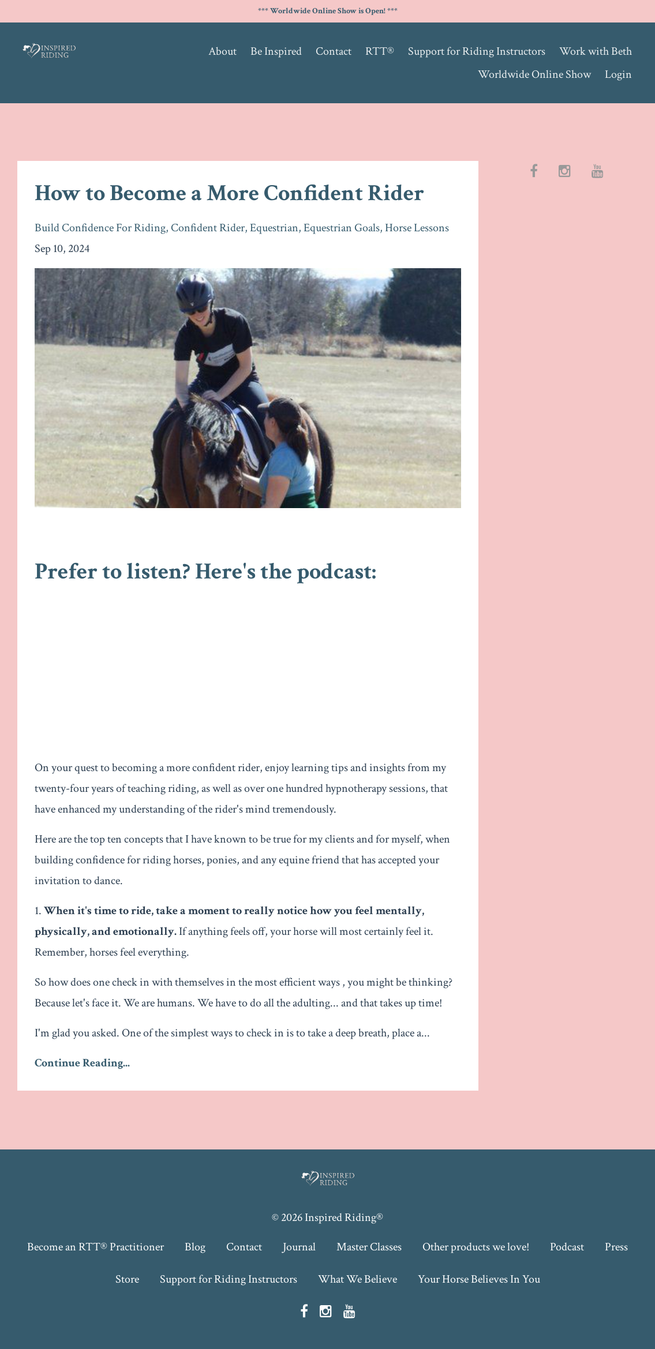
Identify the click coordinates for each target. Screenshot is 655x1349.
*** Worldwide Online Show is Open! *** (328, 11)
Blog (195, 1246)
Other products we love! (475, 1246)
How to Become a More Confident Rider (229, 193)
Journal (299, 1246)
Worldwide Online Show (534, 74)
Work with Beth (595, 51)
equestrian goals (342, 227)
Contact (333, 51)
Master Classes (369, 1246)
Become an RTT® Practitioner (95, 1246)
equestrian (274, 227)
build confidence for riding (100, 227)
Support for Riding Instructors (476, 51)
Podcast (567, 1246)
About (222, 51)
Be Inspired (276, 51)
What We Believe (357, 1279)
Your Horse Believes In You (479, 1279)
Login (618, 74)
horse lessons (417, 227)
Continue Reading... (82, 1062)
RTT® (379, 51)
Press (616, 1246)
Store (127, 1279)
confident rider (208, 227)
